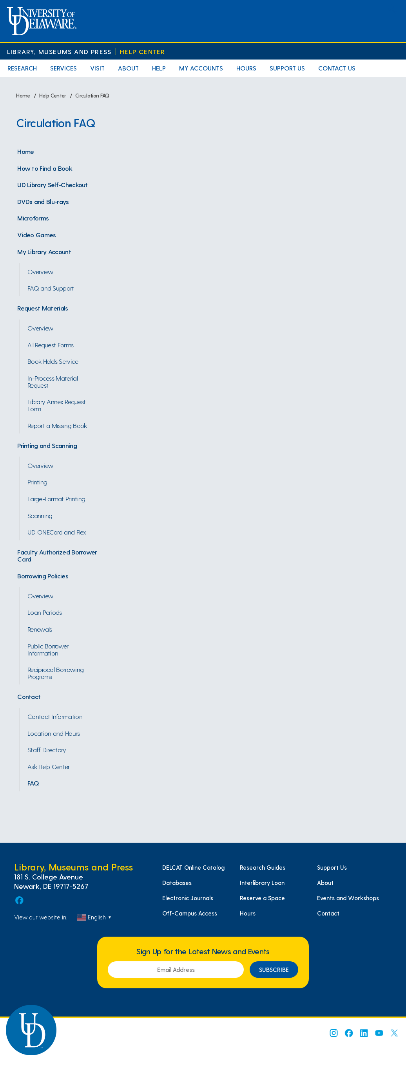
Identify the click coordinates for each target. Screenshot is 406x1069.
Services (63, 68)
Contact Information (54, 716)
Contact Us (336, 68)
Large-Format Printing (56, 498)
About (128, 68)
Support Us (287, 68)
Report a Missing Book (57, 425)
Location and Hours (53, 733)
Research (22, 68)
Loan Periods (44, 612)
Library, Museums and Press (59, 51)
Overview (40, 271)
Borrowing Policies (42, 576)
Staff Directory (46, 749)
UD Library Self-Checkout (52, 184)
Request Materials (42, 308)
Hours (246, 68)
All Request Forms (50, 345)
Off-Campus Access (189, 913)
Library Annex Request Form (56, 404)
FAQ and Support (50, 288)
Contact (28, 696)
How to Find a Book (44, 168)
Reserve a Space (262, 897)
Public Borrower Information (48, 649)
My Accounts (201, 68)
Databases (177, 882)
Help (159, 68)
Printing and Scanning (47, 445)
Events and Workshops (348, 897)
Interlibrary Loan (262, 882)
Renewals (39, 629)
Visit (97, 68)
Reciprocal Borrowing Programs (55, 672)
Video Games (36, 234)
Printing (37, 482)
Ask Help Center (48, 766)
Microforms (33, 218)
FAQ (33, 783)
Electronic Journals (187, 897)
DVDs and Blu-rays (43, 201)
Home (25, 151)
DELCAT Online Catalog (193, 867)
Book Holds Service (52, 361)
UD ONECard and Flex (56, 532)
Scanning (40, 515)
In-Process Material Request (52, 381)
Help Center (142, 51)
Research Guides (262, 867)
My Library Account (44, 251)
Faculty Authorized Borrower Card (57, 555)
